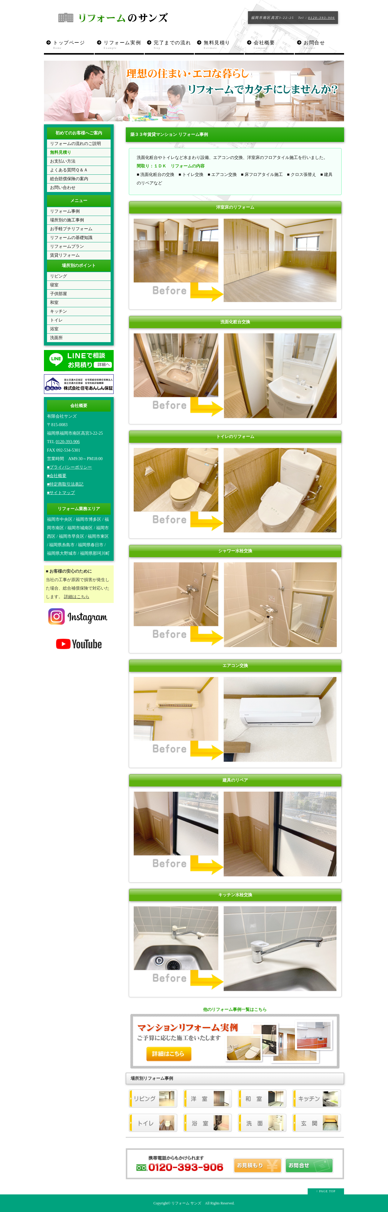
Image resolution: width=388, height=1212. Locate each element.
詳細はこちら (76, 596)
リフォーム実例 (124, 45)
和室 (54, 302)
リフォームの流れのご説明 (75, 143)
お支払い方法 (62, 161)
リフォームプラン (67, 246)
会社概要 (274, 45)
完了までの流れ (174, 45)
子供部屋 (58, 293)
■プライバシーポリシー (69, 467)
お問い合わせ (62, 187)
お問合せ (324, 45)
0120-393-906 (321, 17)
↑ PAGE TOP (326, 1191)
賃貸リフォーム (65, 255)
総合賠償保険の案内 (69, 179)
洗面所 (56, 337)
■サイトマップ (61, 492)
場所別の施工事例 (67, 220)
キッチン (58, 311)
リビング (58, 276)
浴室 (54, 329)
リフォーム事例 (65, 211)
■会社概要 (56, 475)
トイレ (56, 320)
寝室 (54, 285)
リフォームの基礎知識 (71, 237)
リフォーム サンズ (186, 1203)
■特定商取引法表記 (65, 484)
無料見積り (224, 45)
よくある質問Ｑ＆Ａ (69, 170)
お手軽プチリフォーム (71, 229)
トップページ (73, 45)
